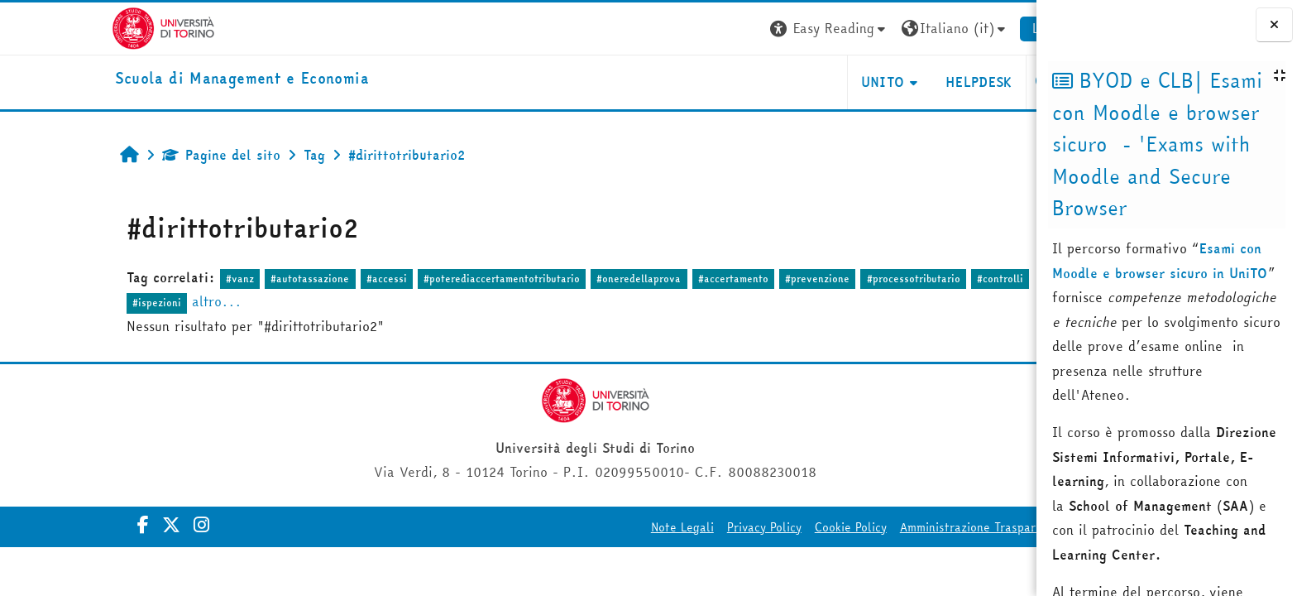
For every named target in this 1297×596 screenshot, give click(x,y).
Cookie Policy (774, 527)
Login (972, 28)
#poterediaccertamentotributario (425, 278)
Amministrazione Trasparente (903, 527)
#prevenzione (740, 278)
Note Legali (605, 527)
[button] (753, 28)
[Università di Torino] (86, 26)
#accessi (309, 278)
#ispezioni (79, 302)
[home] (165, 79)
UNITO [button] (805, 82)
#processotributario (836, 278)
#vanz (163, 278)
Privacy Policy (687, 527)
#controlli (923, 278)
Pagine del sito (144, 155)
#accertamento (656, 278)
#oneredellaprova (561, 278)
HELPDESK (902, 82)
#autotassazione (233, 278)
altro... (140, 301)
